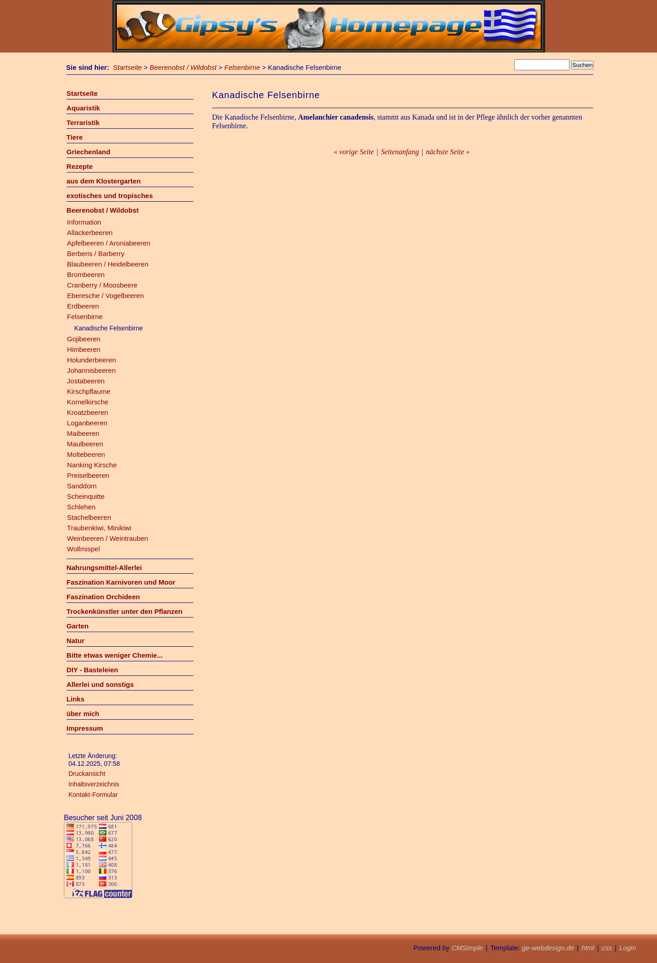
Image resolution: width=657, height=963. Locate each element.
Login (627, 948)
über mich (83, 713)
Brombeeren (86, 274)
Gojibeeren (83, 339)
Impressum (85, 728)
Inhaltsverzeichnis (93, 784)
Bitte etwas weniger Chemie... (115, 655)
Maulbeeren (85, 444)
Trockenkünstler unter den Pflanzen (124, 611)
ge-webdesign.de (548, 948)
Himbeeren (83, 349)
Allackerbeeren (90, 232)
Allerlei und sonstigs (100, 684)
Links (75, 699)
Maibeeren (83, 433)
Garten (78, 626)
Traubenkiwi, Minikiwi (99, 528)
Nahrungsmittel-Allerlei (104, 567)
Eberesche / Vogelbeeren (105, 295)
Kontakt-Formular (93, 794)
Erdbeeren (83, 306)
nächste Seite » (447, 152)
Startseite (127, 67)
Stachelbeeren (89, 517)
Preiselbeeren (88, 475)
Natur (75, 640)
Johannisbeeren (91, 370)
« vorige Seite (354, 152)
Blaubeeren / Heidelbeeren (107, 264)
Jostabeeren (86, 381)
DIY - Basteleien (92, 670)
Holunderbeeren (91, 360)
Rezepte (80, 166)
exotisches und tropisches (110, 195)
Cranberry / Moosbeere (102, 285)
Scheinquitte (86, 496)
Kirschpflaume (88, 391)
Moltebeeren (86, 454)
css (607, 948)
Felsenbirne (242, 67)
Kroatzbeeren (87, 412)
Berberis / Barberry (96, 253)
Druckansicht (86, 773)
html (587, 948)
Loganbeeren (87, 423)
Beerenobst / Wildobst (183, 67)
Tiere (75, 137)
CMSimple (467, 948)
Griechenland (88, 152)
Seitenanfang (400, 152)
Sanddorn (82, 486)
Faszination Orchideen (103, 597)
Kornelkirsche (88, 402)
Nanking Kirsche (92, 465)
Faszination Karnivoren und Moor (121, 582)
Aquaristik (83, 108)
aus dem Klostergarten (104, 181)
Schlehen (81, 507)
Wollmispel (83, 549)
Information (84, 222)
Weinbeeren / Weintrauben (107, 538)
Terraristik (83, 122)
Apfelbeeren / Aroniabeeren (109, 243)
